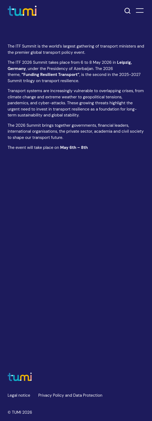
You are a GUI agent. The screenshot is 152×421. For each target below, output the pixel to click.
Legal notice (19, 395)
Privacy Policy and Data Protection (70, 395)
